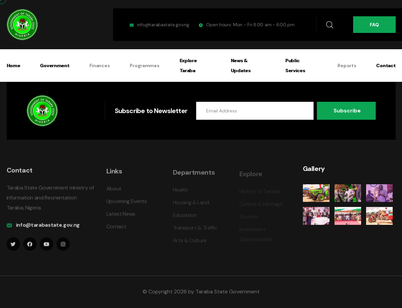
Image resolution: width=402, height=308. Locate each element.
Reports (346, 66)
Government (54, 66)
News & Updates (241, 66)
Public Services (295, 66)
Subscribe (347, 110)
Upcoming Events (126, 204)
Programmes (144, 66)
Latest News (120, 216)
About (113, 191)
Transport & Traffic (195, 230)
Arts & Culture (190, 242)
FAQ (374, 25)
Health (180, 192)
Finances (99, 66)
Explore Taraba (188, 66)
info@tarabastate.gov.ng (163, 25)
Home (13, 66)
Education (185, 217)
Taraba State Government (228, 291)
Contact (385, 66)
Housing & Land (191, 205)
